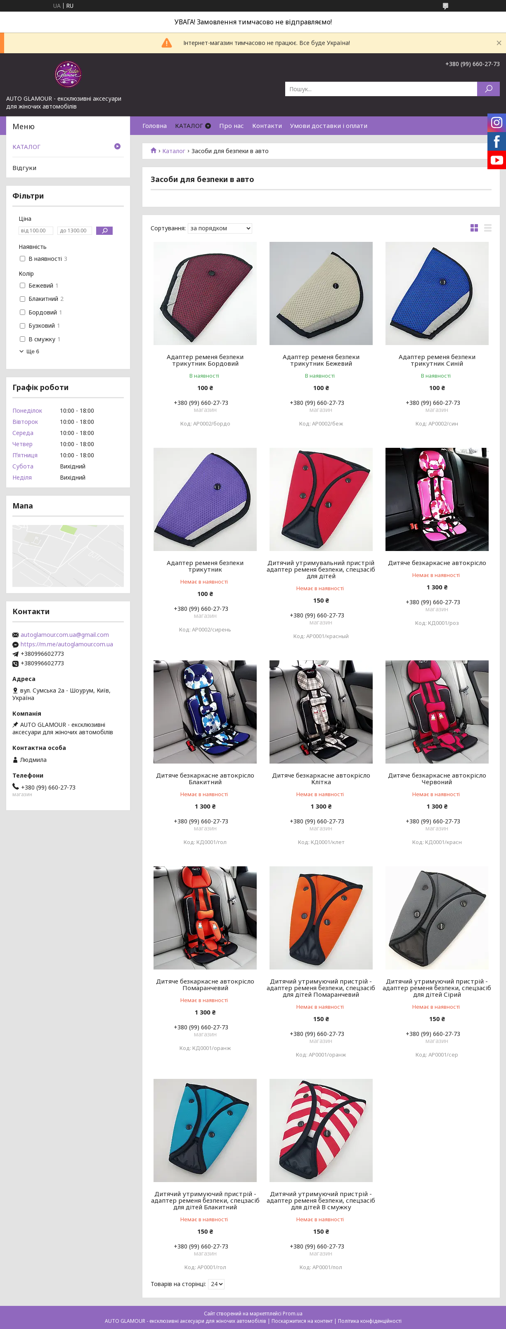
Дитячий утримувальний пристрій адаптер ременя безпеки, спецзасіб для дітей (321, 569)
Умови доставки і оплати (328, 125)
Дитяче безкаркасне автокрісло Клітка (321, 778)
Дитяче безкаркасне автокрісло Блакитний (205, 778)
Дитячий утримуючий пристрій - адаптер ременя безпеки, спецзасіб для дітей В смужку (321, 1200)
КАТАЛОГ (189, 125)
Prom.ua (293, 1313)
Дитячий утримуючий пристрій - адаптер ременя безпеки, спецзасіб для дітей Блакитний (205, 1200)
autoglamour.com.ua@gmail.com (65, 634)
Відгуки (24, 167)
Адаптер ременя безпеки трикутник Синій (437, 360)
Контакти (267, 125)
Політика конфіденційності (370, 1320)
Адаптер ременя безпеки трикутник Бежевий (321, 360)
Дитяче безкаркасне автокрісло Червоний (437, 778)
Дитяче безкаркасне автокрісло (437, 562)
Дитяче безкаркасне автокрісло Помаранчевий (205, 984)
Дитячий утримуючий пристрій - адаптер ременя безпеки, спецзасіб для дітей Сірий (437, 988)
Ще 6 (32, 351)
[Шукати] (488, 89)
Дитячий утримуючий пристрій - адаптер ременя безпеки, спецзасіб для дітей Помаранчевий (321, 988)
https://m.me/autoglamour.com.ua (67, 644)
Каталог (173, 151)
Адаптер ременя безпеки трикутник (205, 565)
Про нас (231, 125)
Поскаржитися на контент (302, 1320)
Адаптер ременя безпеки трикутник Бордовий (205, 360)
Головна (154, 125)
